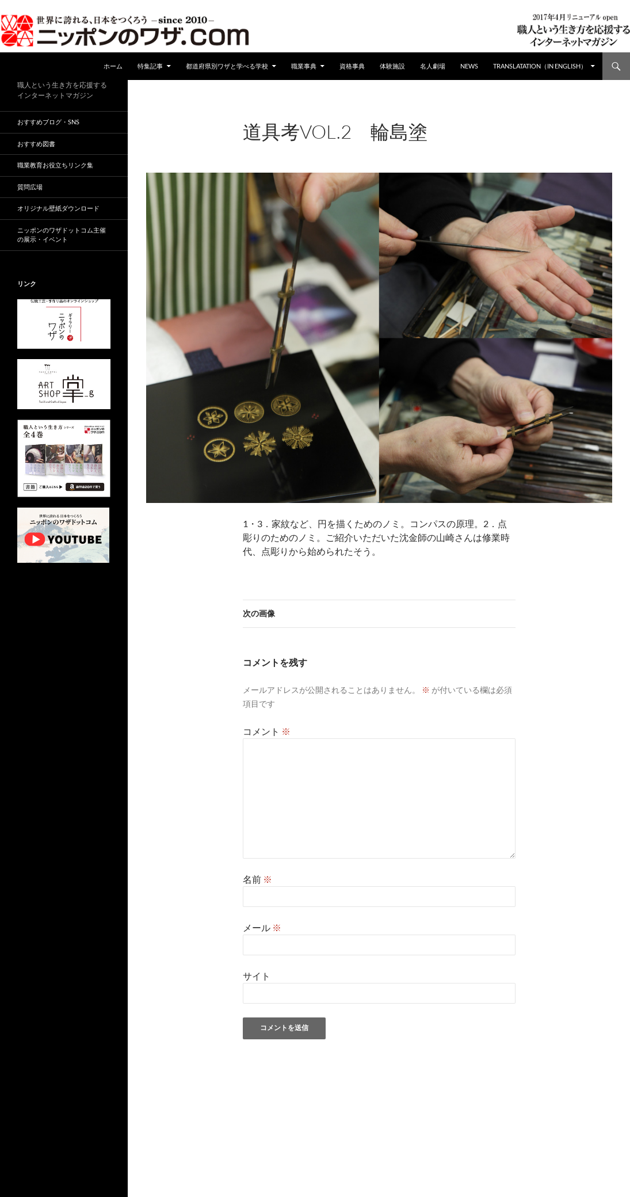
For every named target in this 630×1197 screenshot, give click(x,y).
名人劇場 (432, 66)
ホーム (113, 66)
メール (262, 927)
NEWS (469, 66)
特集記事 (150, 66)
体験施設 (392, 66)
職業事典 (303, 66)
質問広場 (30, 186)
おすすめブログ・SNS (48, 121)
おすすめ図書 (36, 143)
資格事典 (352, 66)
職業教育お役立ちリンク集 (55, 165)
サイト (256, 975)
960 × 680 (333, 147)
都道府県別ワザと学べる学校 (227, 66)
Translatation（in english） (540, 66)
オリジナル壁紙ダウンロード (58, 208)
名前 (257, 879)
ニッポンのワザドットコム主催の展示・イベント (61, 234)
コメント (267, 731)
